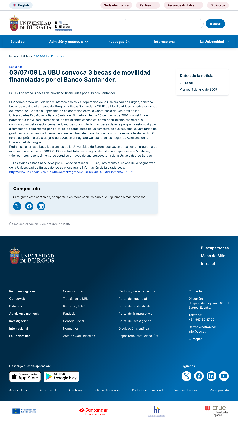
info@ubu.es (197, 331)
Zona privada (219, 390)
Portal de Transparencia (135, 313)
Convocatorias (73, 291)
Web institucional (186, 390)
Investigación (118, 42)
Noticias (25, 56)
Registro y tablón (75, 306)
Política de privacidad (147, 390)
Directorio (75, 390)
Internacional (165, 42)
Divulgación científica (134, 328)
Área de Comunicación (79, 336)
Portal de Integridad (133, 298)
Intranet (208, 263)
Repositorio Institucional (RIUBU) (142, 336)
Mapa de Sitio (213, 256)
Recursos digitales (22, 291)
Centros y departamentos (137, 291)
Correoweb (17, 298)
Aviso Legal (48, 390)
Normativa (70, 328)
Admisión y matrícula (66, 42)
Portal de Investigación (135, 321)
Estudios (17, 42)
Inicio (12, 56)
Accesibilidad (18, 390)
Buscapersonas (215, 248)
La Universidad (212, 42)
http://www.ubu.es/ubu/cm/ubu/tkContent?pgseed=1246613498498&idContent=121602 (71, 172)
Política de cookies (107, 390)
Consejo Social (73, 321)
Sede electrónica (116, 5)
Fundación (70, 313)
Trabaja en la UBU (75, 298)
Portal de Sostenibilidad (135, 306)
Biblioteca (218, 5)
